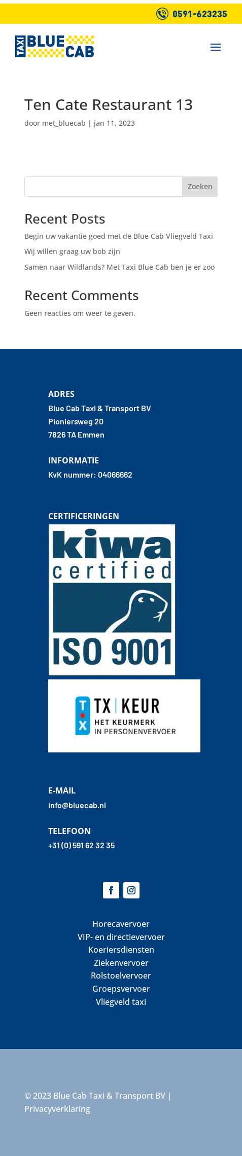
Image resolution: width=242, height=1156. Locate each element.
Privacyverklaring (57, 1108)
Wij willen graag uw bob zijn (72, 251)
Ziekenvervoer (121, 962)
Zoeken (200, 186)
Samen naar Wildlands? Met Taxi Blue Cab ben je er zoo (119, 267)
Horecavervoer (121, 923)
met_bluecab (64, 123)
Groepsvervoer (121, 988)
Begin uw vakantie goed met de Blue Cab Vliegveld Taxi (118, 236)
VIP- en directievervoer (121, 937)
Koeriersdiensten (121, 949)
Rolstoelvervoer (121, 975)
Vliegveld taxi (121, 1001)
